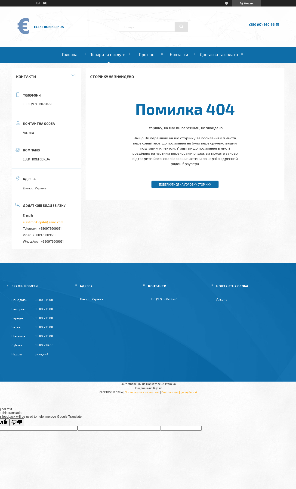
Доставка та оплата (219, 54)
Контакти (179, 54)
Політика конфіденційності (179, 392)
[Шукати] (181, 26)
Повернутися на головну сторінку (185, 184)
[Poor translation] (16, 422)
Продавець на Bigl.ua (148, 387)
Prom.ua (170, 383)
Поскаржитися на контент (142, 392)
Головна (69, 54)
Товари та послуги (108, 54)
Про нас (146, 54)
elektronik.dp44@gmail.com (43, 222)
